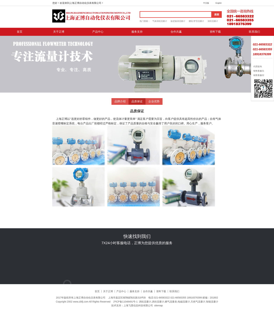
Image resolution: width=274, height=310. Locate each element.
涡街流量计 (213, 21)
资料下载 (215, 31)
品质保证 (137, 101)
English (219, 3)
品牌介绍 (120, 101)
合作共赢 (176, 31)
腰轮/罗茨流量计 (196, 21)
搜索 (216, 14)
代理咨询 (257, 66)
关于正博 (58, 31)
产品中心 (97, 31)
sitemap (158, 305)
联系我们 (254, 31)
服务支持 (137, 31)
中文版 (206, 3)
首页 (19, 31)
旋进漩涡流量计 (178, 21)
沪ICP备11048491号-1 (125, 301)
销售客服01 (258, 71)
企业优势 (154, 101)
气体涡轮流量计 (159, 21)
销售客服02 (258, 75)
